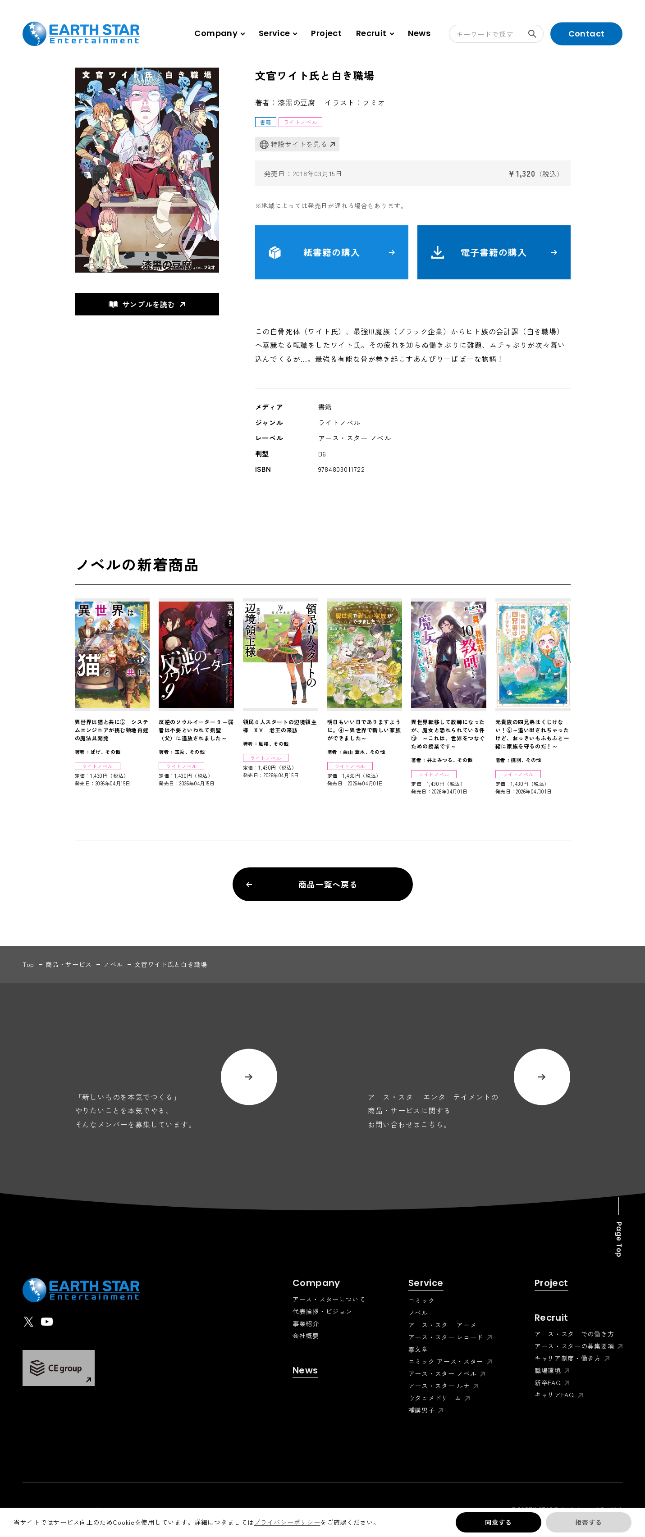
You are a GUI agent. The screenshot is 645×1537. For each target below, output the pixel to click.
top (28, 964)
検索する (536, 33)
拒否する (588, 1522)
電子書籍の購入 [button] (494, 252)
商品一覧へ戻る (302, 884)
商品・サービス (69, 964)
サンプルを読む (142, 304)
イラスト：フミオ (355, 102)
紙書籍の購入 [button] (332, 252)
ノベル (113, 964)
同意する (498, 1522)
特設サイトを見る (294, 144)
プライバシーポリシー (287, 1522)
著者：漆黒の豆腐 (285, 102)
